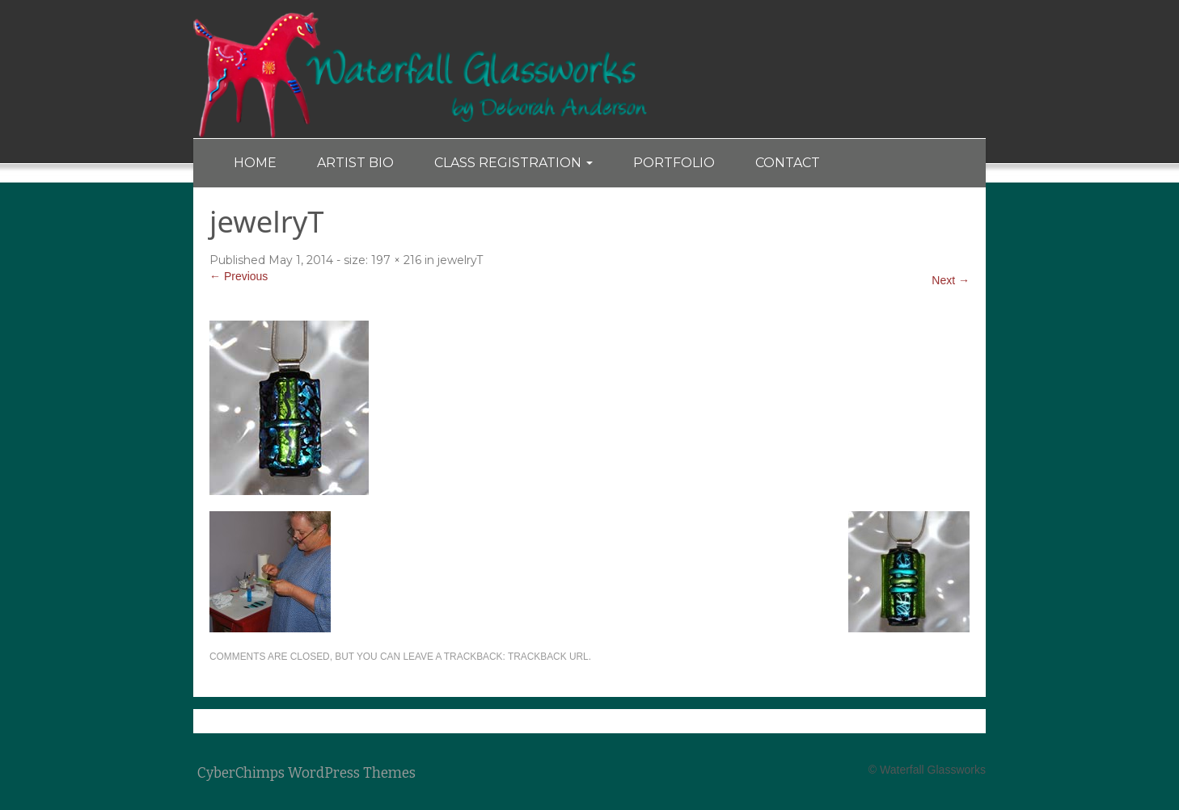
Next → (951, 280)
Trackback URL (548, 656)
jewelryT (460, 260)
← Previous (238, 276)
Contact (787, 162)
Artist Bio (355, 162)
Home (255, 162)
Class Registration (513, 162)
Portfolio (674, 162)
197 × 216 (396, 260)
